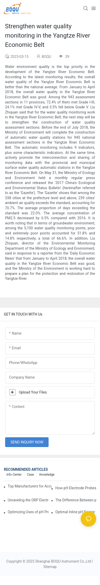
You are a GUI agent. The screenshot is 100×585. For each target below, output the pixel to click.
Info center (14, 474)
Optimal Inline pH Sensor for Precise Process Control (75, 512)
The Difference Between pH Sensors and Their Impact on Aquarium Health (75, 500)
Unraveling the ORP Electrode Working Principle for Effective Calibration (28, 500)
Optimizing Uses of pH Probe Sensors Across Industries (28, 512)
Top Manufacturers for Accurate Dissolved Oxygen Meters (30, 486)
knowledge (46, 474)
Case (30, 474)
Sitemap (50, 567)
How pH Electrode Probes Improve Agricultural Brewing (75, 488)
